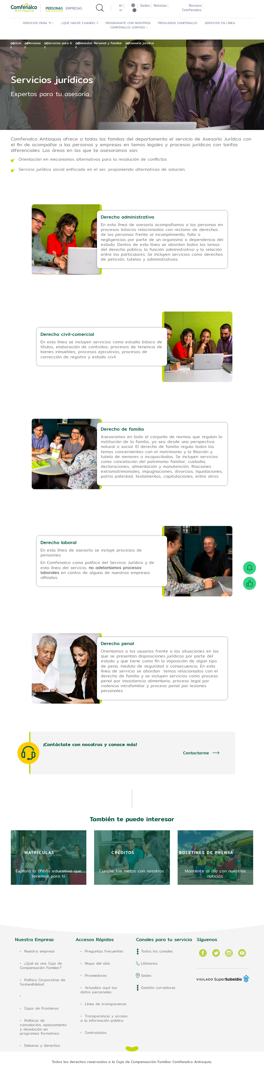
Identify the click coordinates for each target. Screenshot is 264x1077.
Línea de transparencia (105, 1004)
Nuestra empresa (39, 951)
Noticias (160, 5)
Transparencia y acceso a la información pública (104, 1018)
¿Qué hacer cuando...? (80, 22)
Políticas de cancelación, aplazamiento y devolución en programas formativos (43, 1027)
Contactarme (196, 752)
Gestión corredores (158, 987)
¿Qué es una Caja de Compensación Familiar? (41, 965)
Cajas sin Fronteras (41, 1008)
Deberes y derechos (42, 1045)
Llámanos (149, 963)
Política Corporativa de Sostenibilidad (42, 982)
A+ (121, 5)
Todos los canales (157, 951)
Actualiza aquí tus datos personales (98, 990)
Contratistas (95, 1032)
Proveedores (96, 975)
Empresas (74, 8)
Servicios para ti (38, 22)
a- (121, 9)
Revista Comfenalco (191, 7)
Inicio (17, 43)
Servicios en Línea (221, 22)
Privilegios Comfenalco (178, 22)
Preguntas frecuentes (104, 951)
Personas (54, 8)
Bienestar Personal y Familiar (100, 43)
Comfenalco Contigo (129, 27)
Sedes (145, 5)
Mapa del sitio (97, 963)
